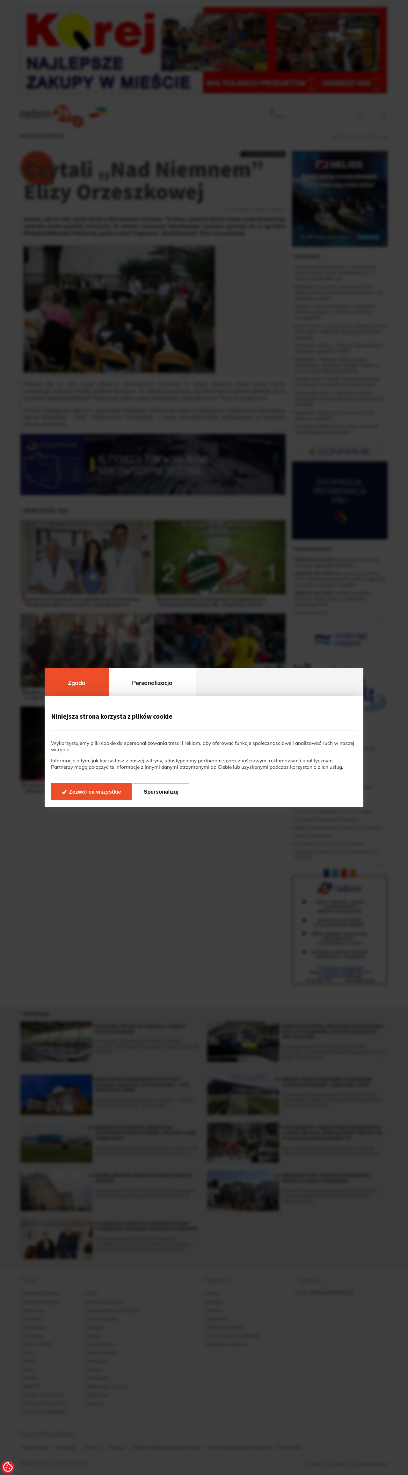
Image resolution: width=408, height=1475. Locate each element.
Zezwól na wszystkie (95, 792)
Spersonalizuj (161, 792)
